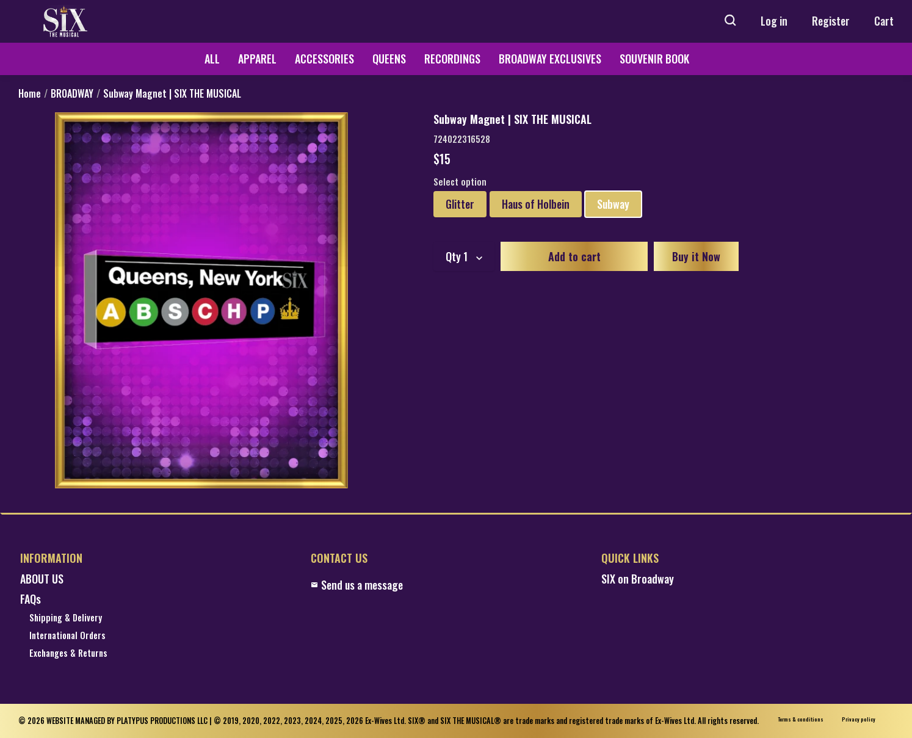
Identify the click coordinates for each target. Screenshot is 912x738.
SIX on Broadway (637, 579)
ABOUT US (41, 579)
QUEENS (389, 59)
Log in (774, 21)
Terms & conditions (800, 719)
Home (29, 93)
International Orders (67, 636)
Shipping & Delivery (65, 618)
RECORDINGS (452, 59)
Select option (460, 182)
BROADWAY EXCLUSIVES (550, 59)
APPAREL (257, 59)
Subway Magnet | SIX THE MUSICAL (172, 93)
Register (831, 21)
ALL (212, 59)
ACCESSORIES (324, 59)
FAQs (30, 599)
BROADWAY (72, 93)
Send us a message (357, 585)
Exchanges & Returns (68, 653)
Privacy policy (858, 719)
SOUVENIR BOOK (654, 59)
